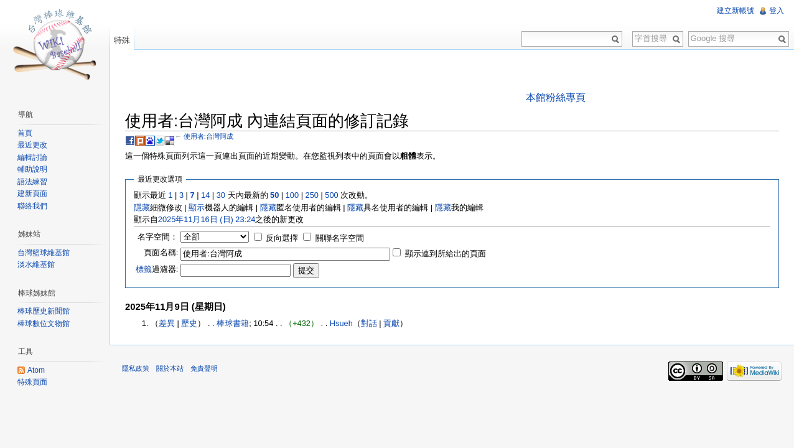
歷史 (189, 323)
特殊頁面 (32, 382)
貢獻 (391, 323)
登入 (776, 10)
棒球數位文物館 (43, 323)
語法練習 (32, 181)
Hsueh (341, 323)
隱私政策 (135, 368)
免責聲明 (204, 368)
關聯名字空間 (339, 238)
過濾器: (157, 269)
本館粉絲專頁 (556, 97)
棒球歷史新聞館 (43, 311)
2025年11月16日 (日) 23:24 (207, 219)
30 (221, 195)
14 (205, 195)
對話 (369, 323)
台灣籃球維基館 (43, 252)
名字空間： (158, 236)
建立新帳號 (735, 10)
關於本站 (170, 368)
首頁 (24, 133)
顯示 (197, 207)
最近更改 (32, 145)
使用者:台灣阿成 (208, 136)
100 (292, 195)
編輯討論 (32, 157)
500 (331, 195)
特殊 (122, 40)
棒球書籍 (233, 323)
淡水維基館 (36, 264)
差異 (167, 323)
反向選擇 (282, 238)
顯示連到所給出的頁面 (445, 253)
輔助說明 (32, 169)
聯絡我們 (32, 206)
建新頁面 (32, 193)
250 (312, 195)
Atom (36, 370)
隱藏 (142, 207)
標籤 (144, 269)
